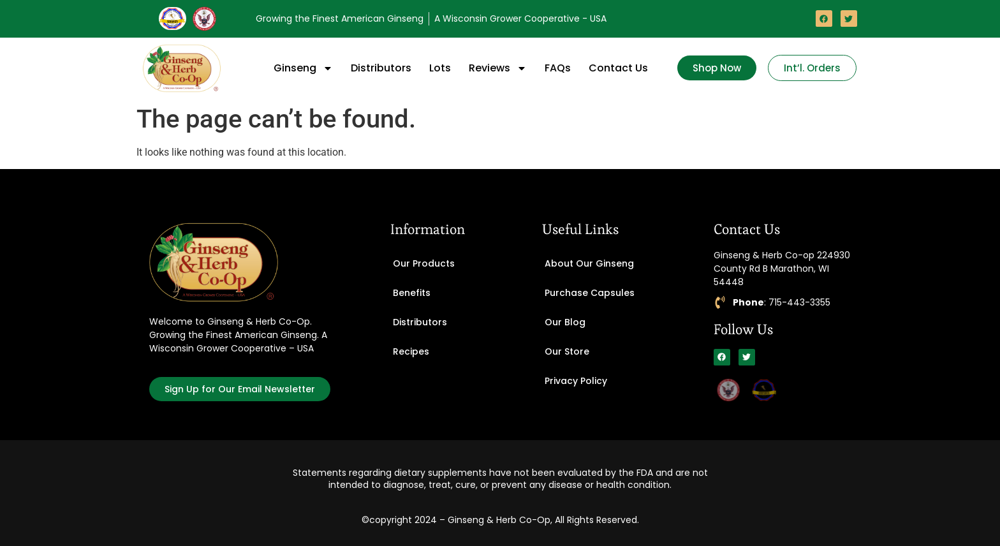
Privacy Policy (576, 380)
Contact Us (618, 68)
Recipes (411, 351)
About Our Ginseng (589, 263)
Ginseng (303, 68)
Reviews (498, 68)
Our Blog (565, 322)
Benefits (411, 292)
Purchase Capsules (590, 292)
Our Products (424, 263)
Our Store (567, 351)
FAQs (558, 68)
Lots (440, 68)
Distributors (381, 68)
